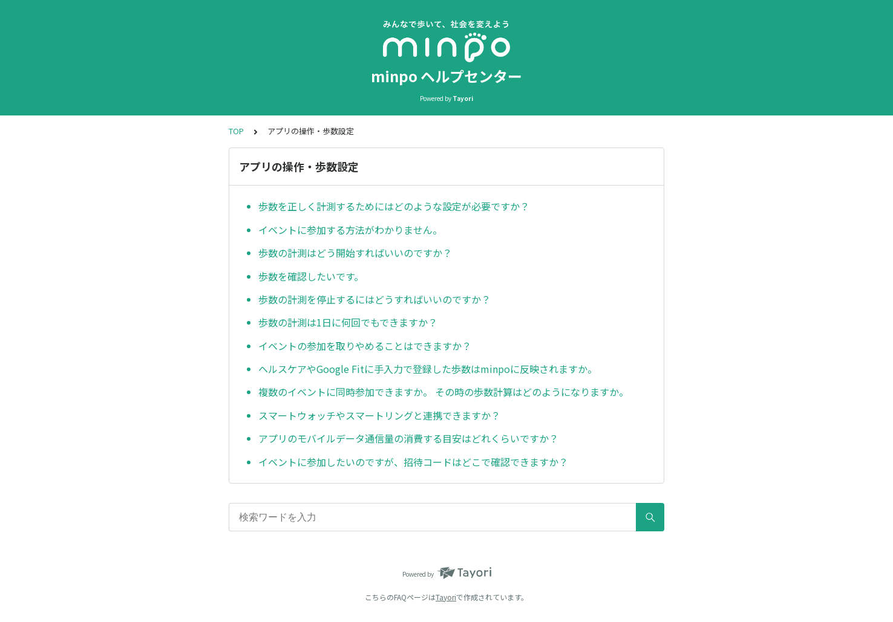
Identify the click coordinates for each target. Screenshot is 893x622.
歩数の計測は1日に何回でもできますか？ (347, 322)
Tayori (446, 597)
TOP (236, 131)
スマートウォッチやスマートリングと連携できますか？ (379, 415)
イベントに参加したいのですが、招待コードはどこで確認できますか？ (413, 462)
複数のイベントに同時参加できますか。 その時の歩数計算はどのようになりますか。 (443, 391)
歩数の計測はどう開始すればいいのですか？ (355, 252)
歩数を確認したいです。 (311, 276)
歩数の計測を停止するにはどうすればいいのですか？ (374, 299)
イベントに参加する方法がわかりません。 (350, 229)
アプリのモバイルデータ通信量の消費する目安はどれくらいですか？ (408, 438)
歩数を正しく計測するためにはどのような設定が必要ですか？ (393, 206)
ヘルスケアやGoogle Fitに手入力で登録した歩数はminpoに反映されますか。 (427, 368)
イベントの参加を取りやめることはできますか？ (364, 346)
